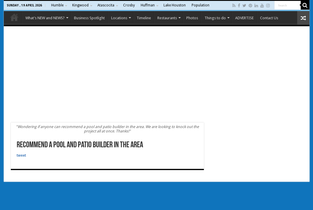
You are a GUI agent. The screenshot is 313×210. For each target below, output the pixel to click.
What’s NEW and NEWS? (45, 18)
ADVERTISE (244, 18)
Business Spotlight (89, 18)
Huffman (148, 5)
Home (14, 17)
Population (200, 5)
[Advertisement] (156, 74)
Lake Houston (175, 5)
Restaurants (167, 18)
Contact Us (269, 18)
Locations (119, 18)
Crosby (129, 5)
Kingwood (80, 5)
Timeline (144, 18)
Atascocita (105, 5)
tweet (21, 155)
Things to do (215, 18)
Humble (57, 5)
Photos (192, 18)
